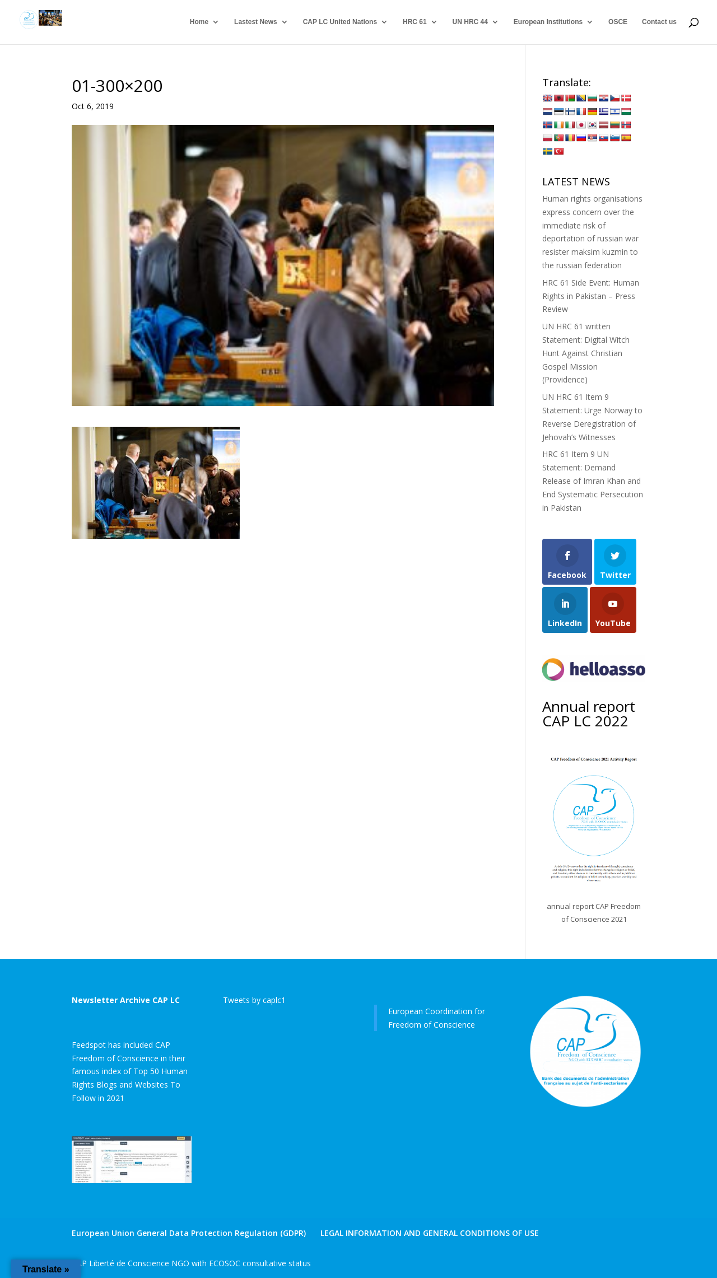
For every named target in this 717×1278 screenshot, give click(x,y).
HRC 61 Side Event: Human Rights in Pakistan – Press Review (590, 296)
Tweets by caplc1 (254, 1000)
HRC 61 (415, 22)
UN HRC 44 (470, 22)
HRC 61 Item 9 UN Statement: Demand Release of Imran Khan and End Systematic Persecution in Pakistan (592, 480)
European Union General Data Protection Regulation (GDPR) (189, 1233)
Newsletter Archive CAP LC (126, 1000)
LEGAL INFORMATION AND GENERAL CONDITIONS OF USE (429, 1233)
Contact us (659, 22)
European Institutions (548, 22)
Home (199, 22)
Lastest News (255, 22)
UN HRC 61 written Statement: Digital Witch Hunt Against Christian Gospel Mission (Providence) (586, 353)
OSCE (617, 22)
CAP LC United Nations (340, 22)
